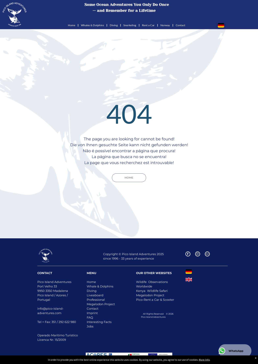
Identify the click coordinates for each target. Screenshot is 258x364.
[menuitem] (71, 25)
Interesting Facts (99, 322)
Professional (96, 300)
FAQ (90, 317)
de (150, 286)
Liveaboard (95, 295)
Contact (92, 308)
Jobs (90, 326)
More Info (200, 359)
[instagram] (197, 254)
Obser (152, 282)
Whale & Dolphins (100, 286)
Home (91, 282)
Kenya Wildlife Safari (152, 291)
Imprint (92, 313)
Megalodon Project (101, 304)
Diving (91, 291)
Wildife (141, 282)
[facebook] (187, 254)
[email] (207, 254)
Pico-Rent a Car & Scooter (155, 300)
